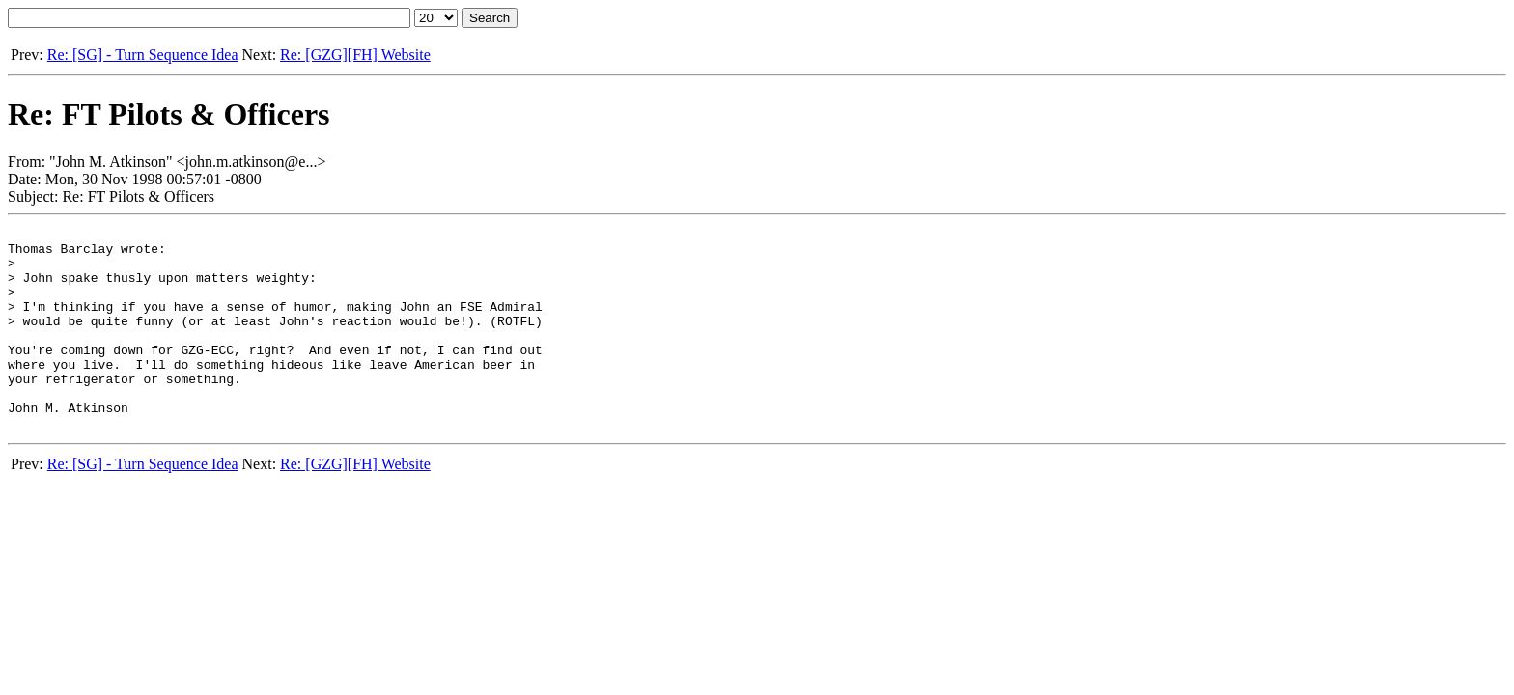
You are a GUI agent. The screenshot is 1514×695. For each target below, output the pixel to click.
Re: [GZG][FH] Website (355, 54)
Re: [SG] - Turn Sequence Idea (142, 54)
